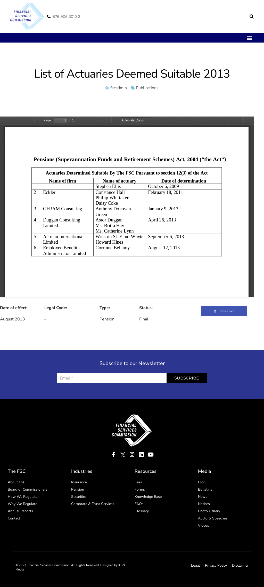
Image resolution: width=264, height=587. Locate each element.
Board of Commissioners (27, 489)
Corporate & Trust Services (92, 503)
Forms (140, 489)
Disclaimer (240, 565)
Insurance (79, 482)
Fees (138, 482)
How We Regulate (22, 496)
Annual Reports (20, 511)
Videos (203, 525)
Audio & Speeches (212, 518)
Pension (77, 489)
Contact (14, 518)
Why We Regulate (22, 503)
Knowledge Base (148, 496)
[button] (252, 16)
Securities (79, 496)
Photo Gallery (209, 511)
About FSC (17, 482)
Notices (204, 503)
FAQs (139, 503)
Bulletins (205, 489)
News (202, 496)
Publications (147, 88)
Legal (195, 565)
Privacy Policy (216, 565)
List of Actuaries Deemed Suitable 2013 (132, 74)
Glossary (142, 511)
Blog (201, 482)
